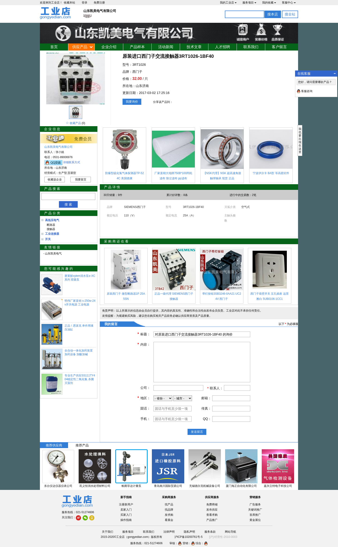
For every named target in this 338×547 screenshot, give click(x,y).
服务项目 (249, 2)
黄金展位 (255, 520)
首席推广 (255, 514)
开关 (48, 239)
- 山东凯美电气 (52, 253)
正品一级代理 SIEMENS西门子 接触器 (173, 296)
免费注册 (99, 2)
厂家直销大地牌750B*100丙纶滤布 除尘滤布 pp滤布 (173, 176)
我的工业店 (228, 2)
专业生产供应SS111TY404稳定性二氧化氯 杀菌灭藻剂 (80, 379)
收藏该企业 (55, 179)
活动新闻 (165, 47)
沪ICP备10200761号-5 (188, 537)
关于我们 (107, 531)
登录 (84, 2)
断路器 (50, 225)
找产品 (169, 504)
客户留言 (279, 47)
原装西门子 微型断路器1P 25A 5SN (126, 296)
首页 (54, 47)
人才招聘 (222, 47)
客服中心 (289, 2)
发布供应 (212, 509)
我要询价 (132, 101)
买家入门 (126, 514)
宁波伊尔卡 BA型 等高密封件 (271, 173)
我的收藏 (269, 2)
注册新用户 (126, 504)
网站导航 (230, 531)
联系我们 (250, 47)
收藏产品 (75, 123)
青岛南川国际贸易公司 (168, 486)
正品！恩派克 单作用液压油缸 (79, 327)
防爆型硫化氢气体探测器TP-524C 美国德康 (124, 176)
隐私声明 (189, 531)
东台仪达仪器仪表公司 (58, 486)
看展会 (169, 520)
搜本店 (272, 14)
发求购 (169, 514)
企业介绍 (108, 47)
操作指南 (126, 520)
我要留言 (80, 179)
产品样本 (137, 47)
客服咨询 (306, 91)
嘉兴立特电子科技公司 (278, 486)
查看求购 (212, 514)
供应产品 (79, 47)
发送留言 (197, 432)
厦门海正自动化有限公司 (241, 486)
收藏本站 (69, 2)
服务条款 (210, 531)
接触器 (50, 229)
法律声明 (169, 531)
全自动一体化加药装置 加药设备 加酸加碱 (79, 352)
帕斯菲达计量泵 (131, 486)
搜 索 (68, 204)
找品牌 (169, 509)
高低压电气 (52, 220)
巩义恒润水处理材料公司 (94, 486)
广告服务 (255, 504)
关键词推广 (255, 509)
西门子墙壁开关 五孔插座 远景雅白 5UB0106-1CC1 (269, 296)
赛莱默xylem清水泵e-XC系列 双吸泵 (80, 277)
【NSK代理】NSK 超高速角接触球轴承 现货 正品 (222, 176)
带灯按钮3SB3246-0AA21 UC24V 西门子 (221, 296)
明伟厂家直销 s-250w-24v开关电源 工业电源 (80, 302)
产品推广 (212, 520)
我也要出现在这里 (300, 140)
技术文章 (194, 47)
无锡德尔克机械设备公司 (204, 486)
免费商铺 (212, 504)
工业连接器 (52, 233)
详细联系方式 (71, 162)
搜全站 (290, 14)
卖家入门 (126, 509)
